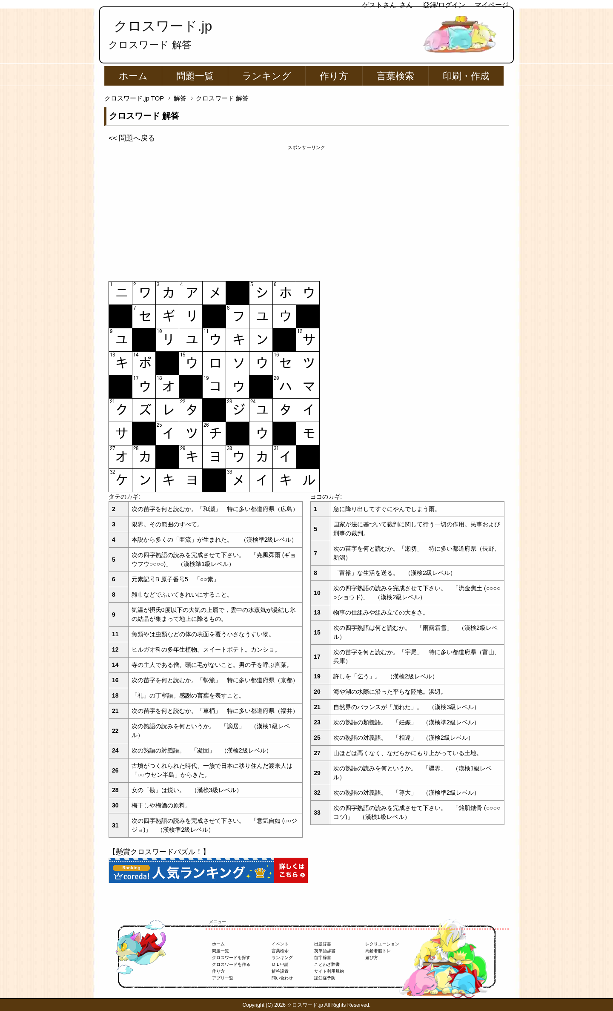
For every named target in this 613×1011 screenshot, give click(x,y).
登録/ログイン (444, 5)
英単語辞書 (324, 950)
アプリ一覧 (222, 978)
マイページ (492, 5)
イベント (280, 944)
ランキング (266, 76)
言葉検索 (395, 76)
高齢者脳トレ (378, 950)
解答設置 (280, 971)
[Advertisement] (306, 210)
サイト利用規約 (329, 971)
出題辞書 (322, 944)
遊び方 (371, 957)
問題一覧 (195, 76)
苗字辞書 (322, 957)
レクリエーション (382, 944)
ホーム (133, 76)
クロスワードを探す (231, 957)
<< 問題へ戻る (132, 138)
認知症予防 (324, 978)
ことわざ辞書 (327, 964)
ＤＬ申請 (280, 964)
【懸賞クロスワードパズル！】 (159, 852)
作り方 (334, 76)
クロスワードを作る (231, 964)
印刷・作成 (466, 76)
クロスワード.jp (163, 26)
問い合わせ (282, 978)
